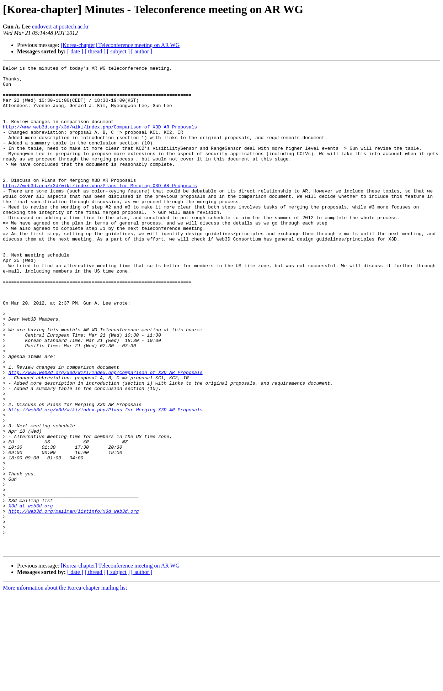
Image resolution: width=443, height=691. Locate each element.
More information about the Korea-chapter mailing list (65, 685)
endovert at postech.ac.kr (60, 26)
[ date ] (75, 51)
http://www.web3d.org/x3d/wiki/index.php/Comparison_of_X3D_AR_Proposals (100, 139)
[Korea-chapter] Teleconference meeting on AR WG (120, 45)
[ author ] (142, 51)
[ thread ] (95, 51)
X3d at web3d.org (31, 594)
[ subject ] (118, 51)
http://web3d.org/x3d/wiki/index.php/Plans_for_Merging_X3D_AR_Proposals (100, 210)
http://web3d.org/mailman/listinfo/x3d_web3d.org (74, 600)
